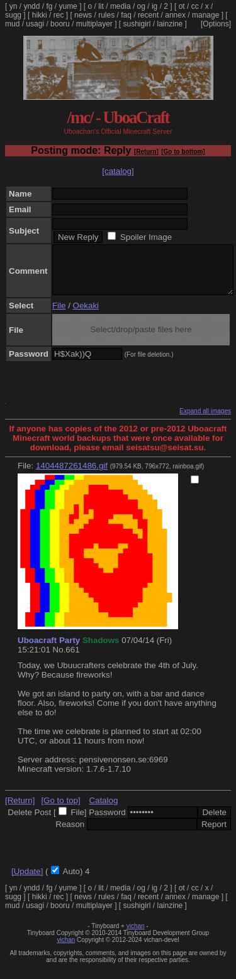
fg (49, 6)
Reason (69, 833)
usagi (35, 23)
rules (106, 15)
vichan (135, 935)
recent (148, 15)
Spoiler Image (146, 237)
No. (59, 659)
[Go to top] (60, 809)
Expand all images (205, 420)
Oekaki (86, 315)
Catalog (103, 809)
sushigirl (137, 23)
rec (58, 15)
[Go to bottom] (183, 151)
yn (13, 6)
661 (72, 659)
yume (68, 6)
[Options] (216, 23)
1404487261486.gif (72, 475)
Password (107, 821)
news (83, 15)
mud (12, 23)
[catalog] (117, 171)
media (120, 6)
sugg (13, 15)
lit (101, 6)
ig (154, 6)
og (141, 6)
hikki (39, 15)
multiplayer (94, 23)
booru (60, 23)
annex (175, 15)
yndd (31, 6)
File (58, 315)
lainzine (170, 23)
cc (195, 6)
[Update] (27, 880)
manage (205, 15)
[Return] (146, 151)
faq (126, 15)
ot (182, 6)
